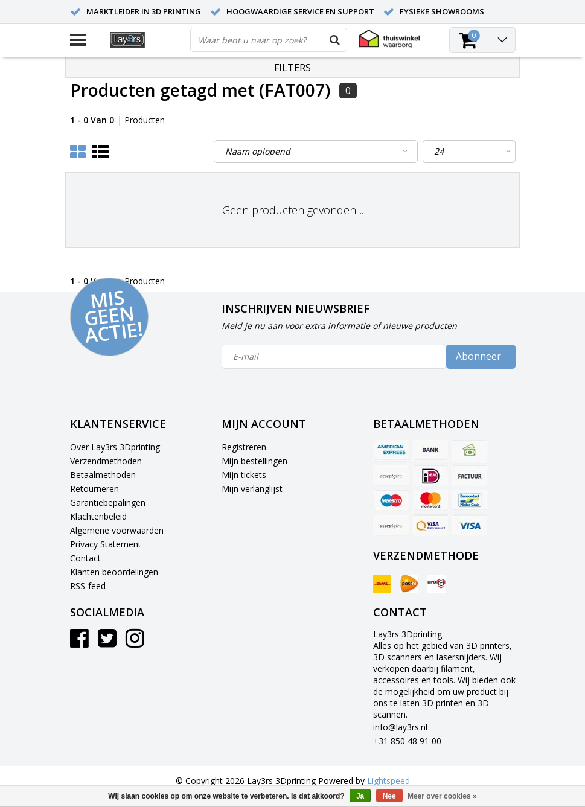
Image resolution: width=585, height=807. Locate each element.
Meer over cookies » (442, 796)
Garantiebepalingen (107, 502)
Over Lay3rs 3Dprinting (115, 447)
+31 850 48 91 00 (407, 741)
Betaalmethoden (103, 474)
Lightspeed (388, 780)
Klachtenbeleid (98, 516)
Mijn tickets (244, 474)
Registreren (244, 447)
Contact (85, 558)
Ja (360, 796)
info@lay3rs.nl (400, 727)
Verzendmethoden (106, 461)
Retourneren (94, 488)
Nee (389, 796)
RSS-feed (88, 586)
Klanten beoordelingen (114, 572)
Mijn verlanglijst (252, 488)
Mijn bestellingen (254, 461)
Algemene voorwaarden (117, 530)
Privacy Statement (105, 544)
